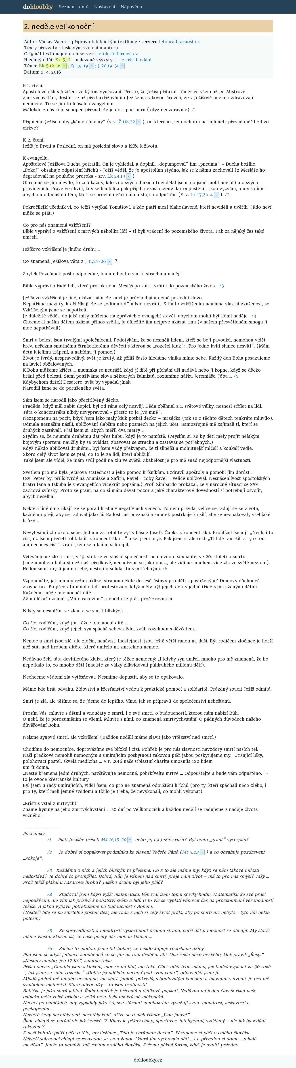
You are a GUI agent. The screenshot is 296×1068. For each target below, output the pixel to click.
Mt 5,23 (190, 852)
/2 (227, 194)
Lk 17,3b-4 (202, 194)
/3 (221, 285)
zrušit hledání (136, 59)
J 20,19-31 (108, 65)
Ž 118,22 (126, 121)
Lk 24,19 (116, 176)
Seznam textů (74, 6)
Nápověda (131, 6)
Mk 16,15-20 (113, 839)
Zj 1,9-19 (79, 65)
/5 (236, 376)
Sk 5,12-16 (50, 65)
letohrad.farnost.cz (179, 41)
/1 (194, 109)
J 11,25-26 (95, 261)
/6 (165, 568)
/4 (254, 316)
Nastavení (104, 6)
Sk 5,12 (63, 59)
